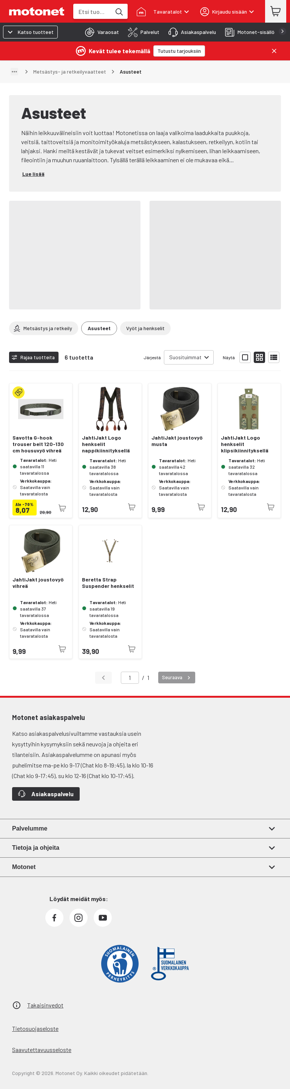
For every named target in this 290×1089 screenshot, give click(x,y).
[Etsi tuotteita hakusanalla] (118, 11)
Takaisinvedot (45, 1005)
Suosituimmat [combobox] (185, 357)
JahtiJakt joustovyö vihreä (37, 583)
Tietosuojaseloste (35, 1028)
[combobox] (92, 11)
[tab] (99, 32)
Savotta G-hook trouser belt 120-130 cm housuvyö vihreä (38, 444)
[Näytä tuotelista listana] (273, 357)
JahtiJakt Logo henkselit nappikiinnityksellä (106, 444)
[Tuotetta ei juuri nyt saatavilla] (62, 508)
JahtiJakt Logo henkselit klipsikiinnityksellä (244, 444)
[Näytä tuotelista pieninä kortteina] (259, 357)
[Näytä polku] (14, 71)
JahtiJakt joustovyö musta (176, 441)
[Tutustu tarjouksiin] (179, 51)
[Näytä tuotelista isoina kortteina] (245, 357)
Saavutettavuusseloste (41, 1049)
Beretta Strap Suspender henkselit (108, 583)
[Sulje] (274, 51)
